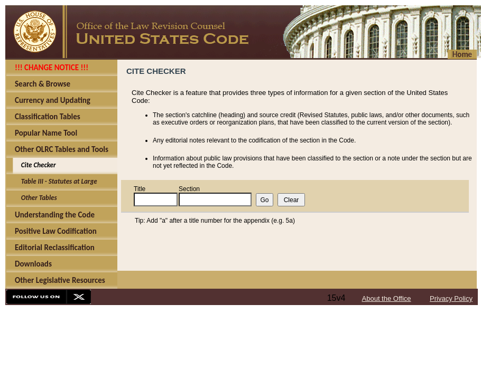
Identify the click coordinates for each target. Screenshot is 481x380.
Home (462, 54)
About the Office (386, 298)
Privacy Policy (451, 298)
